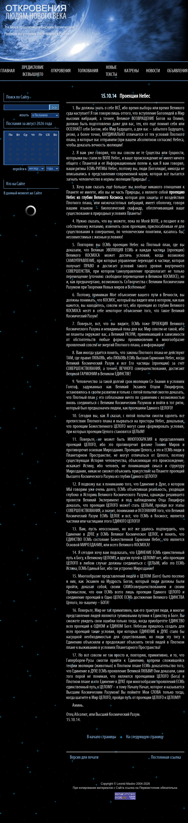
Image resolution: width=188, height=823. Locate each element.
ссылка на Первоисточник (142, 788)
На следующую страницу (145, 737)
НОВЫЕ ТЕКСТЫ (111, 71)
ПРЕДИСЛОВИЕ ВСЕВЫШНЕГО (33, 71)
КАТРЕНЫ (131, 71)
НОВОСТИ (153, 71)
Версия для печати (84, 757)
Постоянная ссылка (166, 757)
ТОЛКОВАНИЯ (88, 71)
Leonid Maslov (126, 783)
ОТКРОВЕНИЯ (61, 71)
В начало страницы (101, 737)
